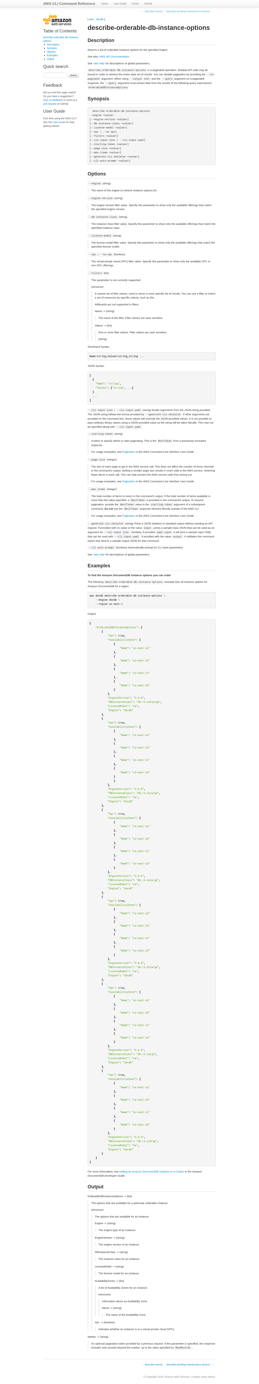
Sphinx (211, 1376)
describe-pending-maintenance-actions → (190, 11)
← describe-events (152, 11)
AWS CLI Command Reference (69, 4)
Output (50, 58)
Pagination (128, 451)
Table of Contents (60, 30)
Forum (135, 3)
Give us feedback (53, 100)
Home (104, 3)
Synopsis (52, 48)
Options (51, 51)
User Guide (119, 3)
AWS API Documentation (114, 56)
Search (73, 75)
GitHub (148, 3)
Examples (52, 55)
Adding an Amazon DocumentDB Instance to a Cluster (151, 1171)
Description (53, 44)
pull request (49, 103)
